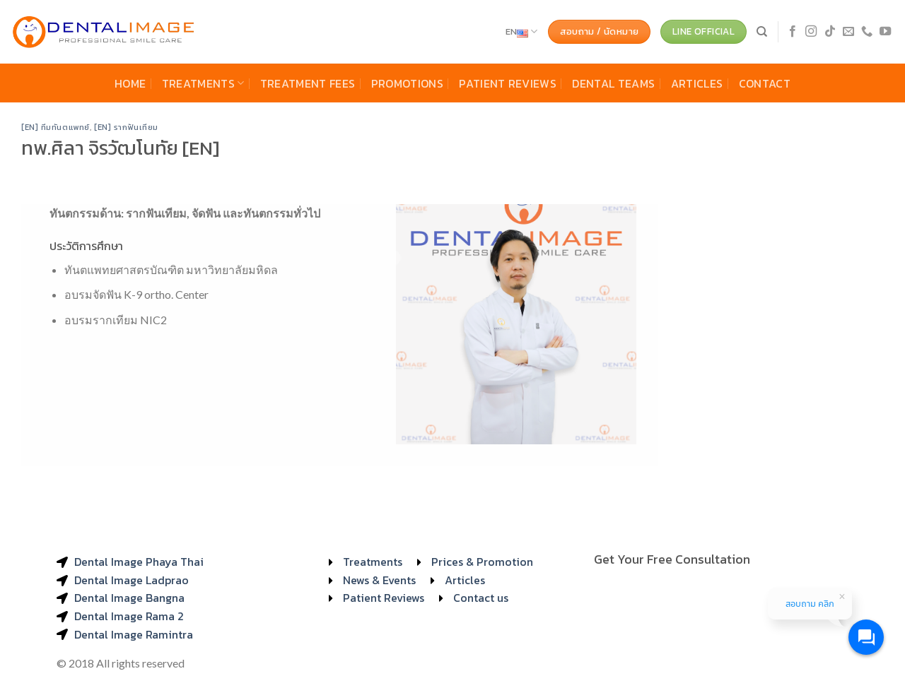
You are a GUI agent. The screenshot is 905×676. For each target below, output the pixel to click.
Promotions (407, 83)
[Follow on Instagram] (811, 31)
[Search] (762, 31)
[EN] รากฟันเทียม (126, 127)
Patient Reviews (507, 83)
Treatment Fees (307, 83)
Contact (764, 83)
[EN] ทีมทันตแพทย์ (55, 127)
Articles (697, 83)
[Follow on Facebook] (792, 31)
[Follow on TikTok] (830, 31)
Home (130, 83)
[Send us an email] (848, 31)
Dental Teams (613, 83)
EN (522, 32)
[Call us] (866, 31)
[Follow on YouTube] (885, 31)
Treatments (203, 83)
